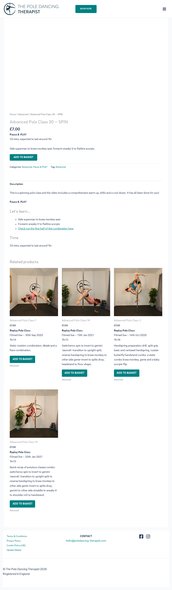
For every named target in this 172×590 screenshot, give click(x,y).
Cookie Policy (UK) (16, 545)
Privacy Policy (14, 541)
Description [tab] (16, 184)
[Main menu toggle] (164, 9)
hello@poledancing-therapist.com (86, 541)
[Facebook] (141, 536)
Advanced (23, 114)
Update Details (14, 550)
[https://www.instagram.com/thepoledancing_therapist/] (148, 536)
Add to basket (23, 157)
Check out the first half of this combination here (45, 228)
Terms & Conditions (17, 536)
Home (13, 114)
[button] (86, 9)
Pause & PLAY (40, 167)
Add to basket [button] (22, 359)
